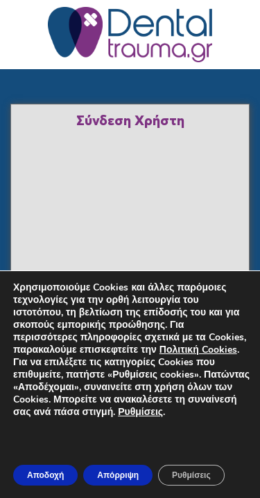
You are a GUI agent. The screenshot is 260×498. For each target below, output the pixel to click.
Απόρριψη (118, 475)
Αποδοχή (45, 475)
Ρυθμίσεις (140, 412)
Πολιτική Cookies (198, 349)
